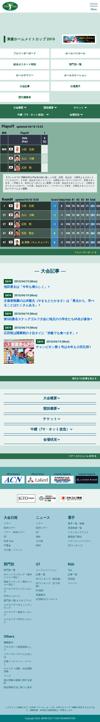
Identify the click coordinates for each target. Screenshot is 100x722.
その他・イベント (13, 549)
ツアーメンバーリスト (79, 541)
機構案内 (8, 642)
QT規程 (40, 590)
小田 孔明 (28, 149)
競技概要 (49, 107)
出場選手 (75, 86)
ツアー (7, 523)
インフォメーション (46, 570)
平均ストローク (12, 596)
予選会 (7, 545)
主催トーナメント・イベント (18, 663)
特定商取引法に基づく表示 (18, 687)
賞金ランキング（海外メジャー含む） (18, 583)
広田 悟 (27, 167)
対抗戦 (71, 578)
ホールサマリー (24, 75)
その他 (39, 541)
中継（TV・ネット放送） (31, 114)
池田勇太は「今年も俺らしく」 (25, 287)
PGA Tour (9, 541)
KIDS (38, 545)
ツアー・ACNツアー (14, 532)
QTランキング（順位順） (49, 578)
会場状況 (75, 114)
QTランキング (75, 545)
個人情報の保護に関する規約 (18, 681)
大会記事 (25, 86)
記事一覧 (40, 574)
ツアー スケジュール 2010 (81, 456)
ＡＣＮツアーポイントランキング (18, 606)
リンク (7, 675)
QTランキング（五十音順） (48, 584)
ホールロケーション (75, 75)
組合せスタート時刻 (24, 64)
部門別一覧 (75, 64)
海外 (38, 536)
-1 (54, 206)
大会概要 (18, 107)
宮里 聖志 (27, 233)
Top (70, 570)
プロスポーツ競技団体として (18, 648)
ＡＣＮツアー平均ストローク (18, 621)
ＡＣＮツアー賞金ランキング (18, 613)
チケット (79, 107)
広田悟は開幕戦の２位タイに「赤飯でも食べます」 (40, 333)
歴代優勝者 (24, 97)
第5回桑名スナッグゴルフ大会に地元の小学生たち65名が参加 (47, 319)
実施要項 (40, 594)
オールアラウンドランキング (18, 590)
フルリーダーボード (24, 53)
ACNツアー (9, 527)
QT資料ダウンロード (47, 599)
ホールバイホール (75, 53)
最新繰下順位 (75, 536)
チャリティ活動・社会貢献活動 (18, 670)
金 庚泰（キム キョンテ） (35, 242)
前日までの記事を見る (83, 378)
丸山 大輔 (28, 158)
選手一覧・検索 (76, 523)
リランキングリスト (78, 532)
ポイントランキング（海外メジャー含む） (18, 576)
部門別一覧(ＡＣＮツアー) (17, 600)
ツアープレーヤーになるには (18, 655)
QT (5, 536)
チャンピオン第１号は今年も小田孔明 (62, 347)
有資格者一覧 (75, 527)
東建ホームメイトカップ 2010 (31, 39)
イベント (72, 583)
